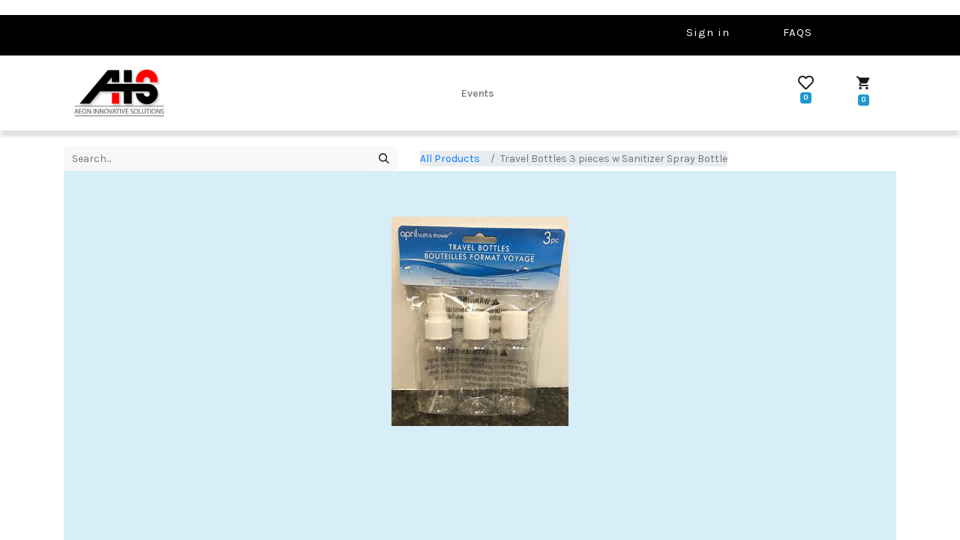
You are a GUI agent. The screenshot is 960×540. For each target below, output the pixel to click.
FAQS (797, 32)
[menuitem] (478, 93)
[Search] (384, 159)
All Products (450, 158)
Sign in (708, 32)
